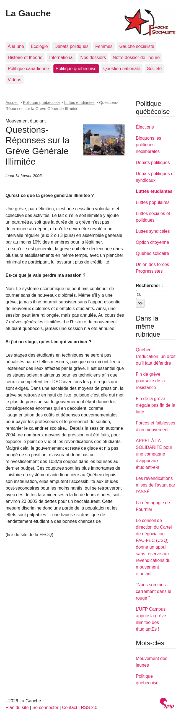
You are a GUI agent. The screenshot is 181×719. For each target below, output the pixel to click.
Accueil (12, 102)
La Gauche (28, 13)
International (61, 57)
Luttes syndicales (153, 231)
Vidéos (14, 79)
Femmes (103, 46)
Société (154, 68)
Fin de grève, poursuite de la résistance (150, 381)
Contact (69, 707)
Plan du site (17, 707)
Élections (145, 127)
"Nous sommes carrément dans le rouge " (153, 591)
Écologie (39, 46)
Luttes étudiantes (79, 102)
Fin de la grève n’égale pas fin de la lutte (155, 405)
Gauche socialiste (136, 46)
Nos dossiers (93, 57)
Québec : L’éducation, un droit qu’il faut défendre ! (155, 356)
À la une (16, 46)
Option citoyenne (152, 242)
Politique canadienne (28, 68)
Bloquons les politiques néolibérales (148, 145)
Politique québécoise (76, 68)
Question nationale (121, 68)
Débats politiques (72, 46)
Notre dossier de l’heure (136, 57)
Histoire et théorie (25, 57)
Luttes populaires (153, 202)
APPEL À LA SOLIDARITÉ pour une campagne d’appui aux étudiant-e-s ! (154, 454)
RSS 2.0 (89, 707)
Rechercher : (149, 285)
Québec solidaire (152, 253)
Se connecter (45, 707)
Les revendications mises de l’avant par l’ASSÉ (155, 485)
